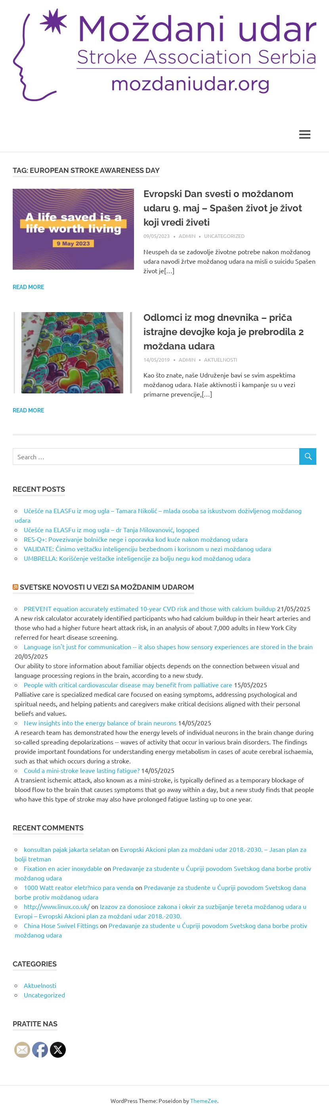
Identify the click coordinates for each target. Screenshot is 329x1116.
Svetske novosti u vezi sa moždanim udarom (107, 587)
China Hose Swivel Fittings (61, 925)
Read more (28, 287)
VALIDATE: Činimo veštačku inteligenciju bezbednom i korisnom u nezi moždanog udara (147, 548)
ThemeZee (203, 1100)
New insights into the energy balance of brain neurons (100, 723)
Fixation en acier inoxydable (63, 868)
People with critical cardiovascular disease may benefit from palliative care (128, 684)
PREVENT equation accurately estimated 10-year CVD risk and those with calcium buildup (149, 608)
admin (187, 235)
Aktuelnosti (220, 359)
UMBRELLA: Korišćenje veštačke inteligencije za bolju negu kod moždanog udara (137, 558)
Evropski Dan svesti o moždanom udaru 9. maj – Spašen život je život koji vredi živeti (222, 208)
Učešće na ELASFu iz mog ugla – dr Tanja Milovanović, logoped (111, 529)
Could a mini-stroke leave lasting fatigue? (82, 770)
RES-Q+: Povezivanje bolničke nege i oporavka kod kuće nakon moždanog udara (136, 539)
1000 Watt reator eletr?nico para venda (79, 887)
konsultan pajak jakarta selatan (67, 849)
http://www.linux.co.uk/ (57, 906)
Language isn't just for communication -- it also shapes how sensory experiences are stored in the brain (168, 646)
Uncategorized (224, 235)
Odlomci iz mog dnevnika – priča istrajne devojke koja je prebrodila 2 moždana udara (223, 332)
